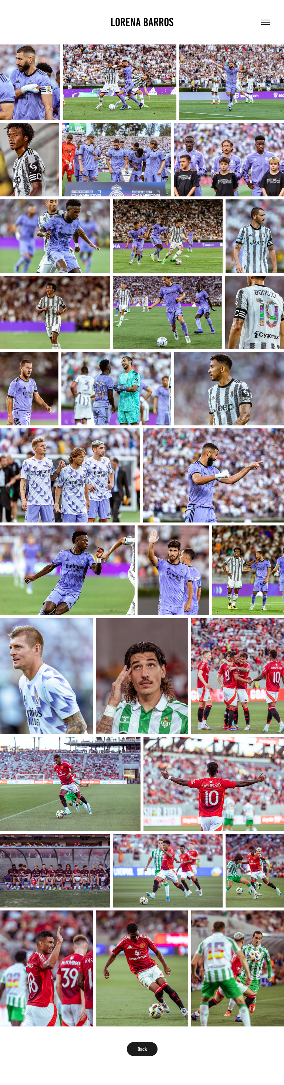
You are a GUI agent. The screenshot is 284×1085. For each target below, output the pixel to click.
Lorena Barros (142, 22)
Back (142, 1049)
